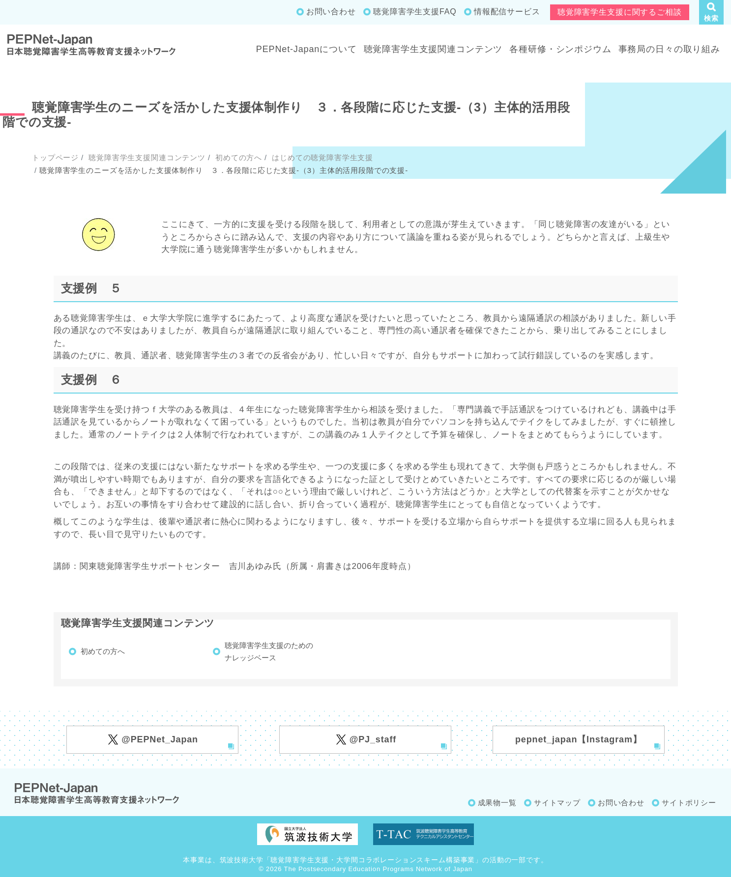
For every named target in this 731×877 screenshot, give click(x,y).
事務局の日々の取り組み (669, 49)
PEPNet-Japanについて (306, 49)
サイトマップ (557, 802)
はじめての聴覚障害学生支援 (321, 157)
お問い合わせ (331, 11)
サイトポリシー (689, 802)
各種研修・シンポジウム (560, 49)
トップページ (55, 157)
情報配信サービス (507, 11)
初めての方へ (237, 157)
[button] (711, 12)
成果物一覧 (497, 802)
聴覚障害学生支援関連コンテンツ (433, 49)
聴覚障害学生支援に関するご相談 (619, 12)
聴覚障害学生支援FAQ (414, 11)
